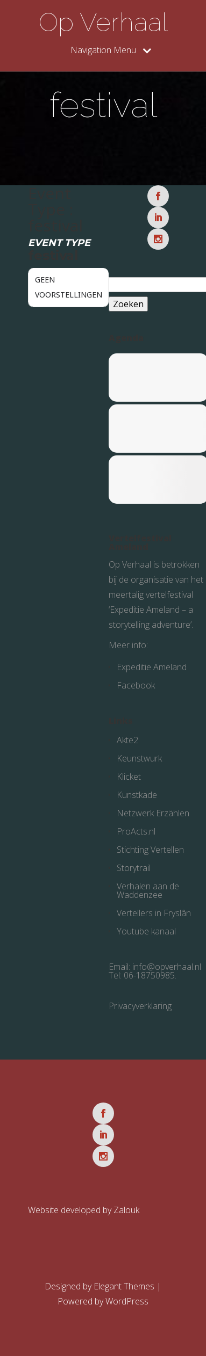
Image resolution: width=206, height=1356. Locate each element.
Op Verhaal (103, 22)
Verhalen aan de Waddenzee (148, 890)
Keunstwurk (139, 758)
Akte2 (127, 740)
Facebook (136, 685)
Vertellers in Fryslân (154, 913)
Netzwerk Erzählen (153, 813)
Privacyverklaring (140, 1006)
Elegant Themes (124, 1286)
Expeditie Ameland (152, 667)
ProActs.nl (136, 831)
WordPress (126, 1301)
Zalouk (126, 1210)
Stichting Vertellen (150, 849)
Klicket (129, 776)
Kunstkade (137, 795)
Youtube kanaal (146, 931)
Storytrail (134, 868)
